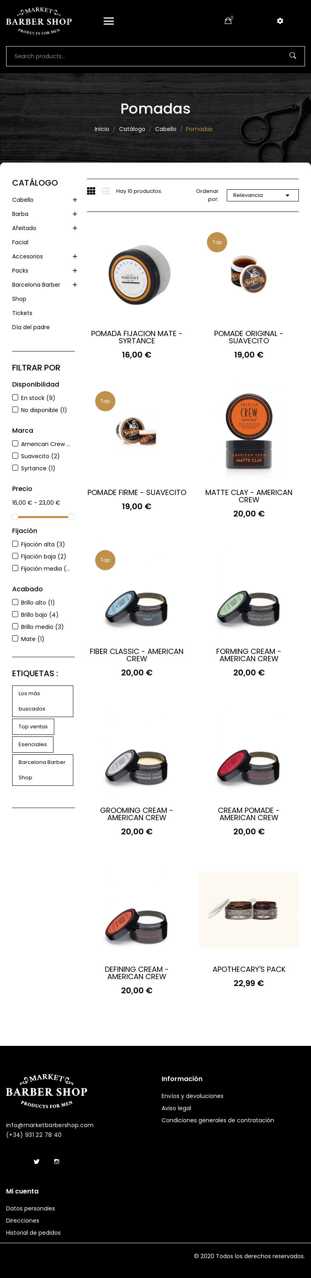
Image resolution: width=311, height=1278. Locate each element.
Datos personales (30, 1208)
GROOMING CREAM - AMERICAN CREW (136, 814)
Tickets (22, 313)
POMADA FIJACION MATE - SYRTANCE (137, 337)
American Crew (46, 444)
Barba (20, 214)
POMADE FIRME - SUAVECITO (136, 492)
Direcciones (22, 1221)
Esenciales (33, 744)
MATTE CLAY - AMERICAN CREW (248, 496)
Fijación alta (43, 544)
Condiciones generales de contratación (218, 1120)
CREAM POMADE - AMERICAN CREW (249, 814)
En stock (38, 398)
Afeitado (24, 228)
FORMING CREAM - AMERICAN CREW (248, 655)
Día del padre (31, 327)
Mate (33, 639)
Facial (20, 242)
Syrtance (38, 468)
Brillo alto (38, 603)
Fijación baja (43, 556)
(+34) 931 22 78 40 (34, 1135)
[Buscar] (155, 56)
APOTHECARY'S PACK (249, 969)
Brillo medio (42, 627)
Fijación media (46, 569)
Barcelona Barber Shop (36, 292)
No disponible (44, 410)
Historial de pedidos (33, 1233)
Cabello (23, 200)
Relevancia (262, 195)
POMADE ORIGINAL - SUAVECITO (248, 337)
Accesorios (27, 256)
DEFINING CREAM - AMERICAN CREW (137, 973)
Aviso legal (176, 1108)
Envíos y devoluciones (193, 1096)
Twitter (36, 1162)
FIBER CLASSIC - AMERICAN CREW (136, 655)
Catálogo (35, 183)
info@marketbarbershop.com (50, 1125)
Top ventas (33, 726)
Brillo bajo (40, 615)
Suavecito (40, 456)
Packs (20, 271)
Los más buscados (32, 701)
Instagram (57, 1162)
